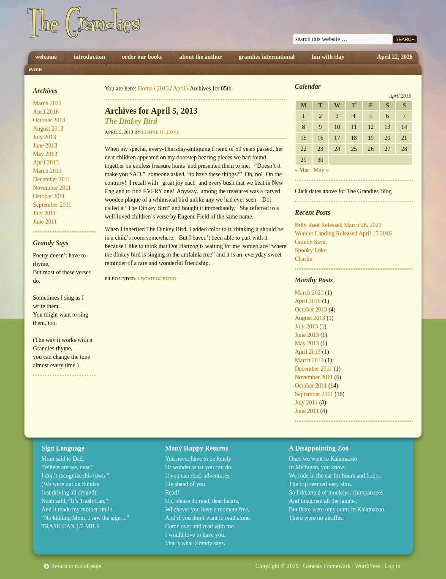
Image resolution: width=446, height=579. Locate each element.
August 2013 (310, 318)
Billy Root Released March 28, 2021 (338, 225)
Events (35, 69)
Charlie (303, 259)
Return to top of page (76, 566)
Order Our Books (142, 57)
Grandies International (267, 57)
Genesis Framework (327, 566)
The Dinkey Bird (131, 121)
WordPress (367, 566)
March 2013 (309, 360)
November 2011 (314, 377)
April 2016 (308, 301)
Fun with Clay (328, 57)
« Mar (302, 170)
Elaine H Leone (160, 131)
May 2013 (307, 343)
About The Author (200, 57)
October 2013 (311, 309)
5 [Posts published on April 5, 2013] (370, 116)
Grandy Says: (311, 242)
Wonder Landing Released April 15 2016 (343, 233)
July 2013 (306, 326)
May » (321, 170)
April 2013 (308, 352)
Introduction (89, 57)
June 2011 (307, 411)
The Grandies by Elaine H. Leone (112, 25)
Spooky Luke (310, 250)
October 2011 (311, 385)
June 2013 (307, 335)
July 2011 (306, 402)
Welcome (46, 57)
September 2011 (314, 394)
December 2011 (313, 369)
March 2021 (309, 293)
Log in (392, 566)
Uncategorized (157, 278)
